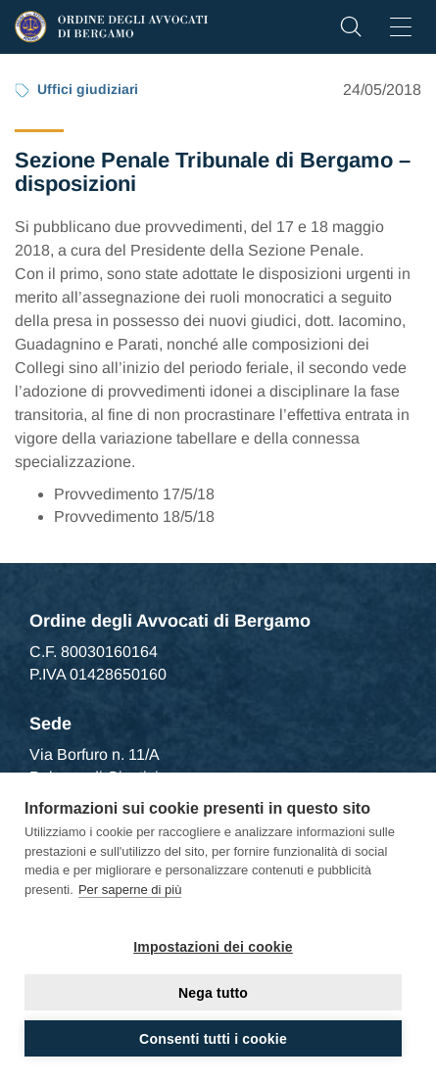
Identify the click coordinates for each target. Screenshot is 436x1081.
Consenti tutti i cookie (213, 1039)
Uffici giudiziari (87, 89)
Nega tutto (213, 993)
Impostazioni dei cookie (213, 947)
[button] (350, 32)
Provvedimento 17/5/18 (134, 494)
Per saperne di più (130, 889)
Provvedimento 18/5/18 (134, 516)
